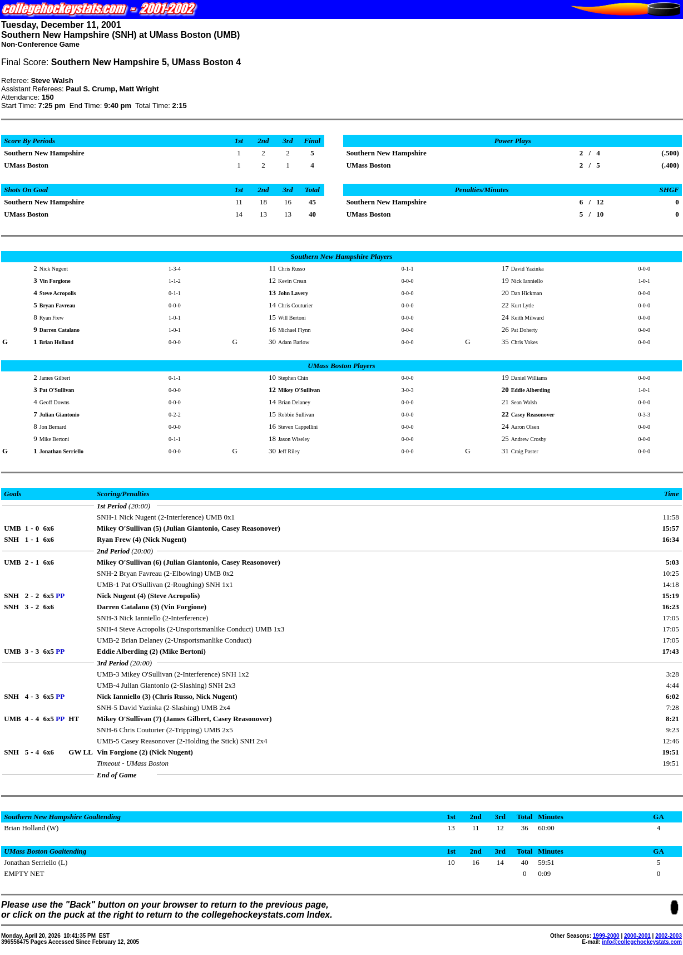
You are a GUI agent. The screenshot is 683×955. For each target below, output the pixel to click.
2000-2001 (637, 936)
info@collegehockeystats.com (642, 942)
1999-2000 (606, 936)
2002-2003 (668, 936)
